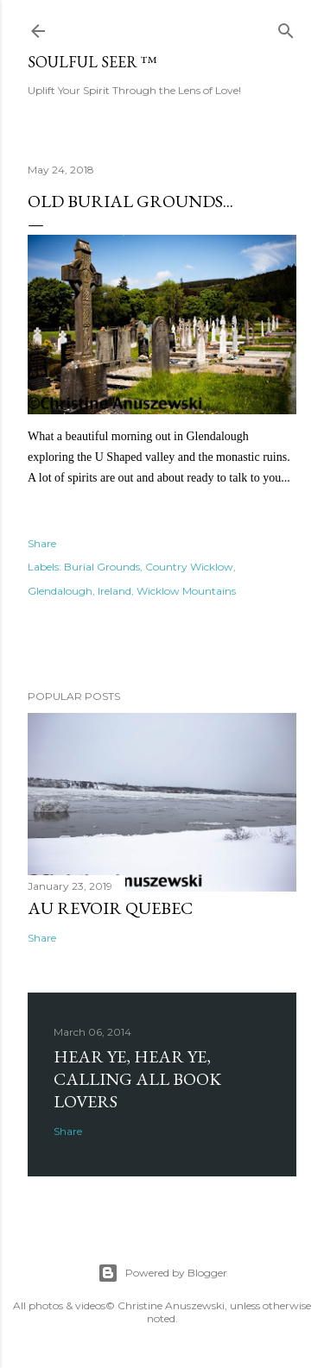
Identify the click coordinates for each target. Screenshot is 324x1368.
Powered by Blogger (162, 1273)
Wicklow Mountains (186, 590)
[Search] (286, 27)
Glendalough (60, 590)
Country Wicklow (189, 566)
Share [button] (42, 543)
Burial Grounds (102, 566)
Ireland (114, 590)
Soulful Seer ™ (92, 62)
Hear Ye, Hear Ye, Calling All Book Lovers (137, 1079)
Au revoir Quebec (110, 908)
